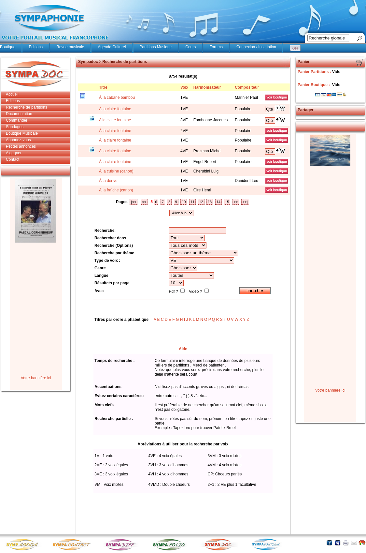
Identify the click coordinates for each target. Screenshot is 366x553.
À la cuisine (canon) (116, 171)
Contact (12, 159)
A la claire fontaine (115, 120)
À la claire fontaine (115, 109)
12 (201, 202)
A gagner (13, 153)
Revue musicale (70, 47)
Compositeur (247, 87)
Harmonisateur (207, 87)
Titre (103, 87)
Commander (16, 120)
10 (184, 202)
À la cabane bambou (117, 97)
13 (210, 202)
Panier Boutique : (314, 84)
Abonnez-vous (18, 140)
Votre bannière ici (36, 378)
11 (192, 202)
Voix (184, 87)
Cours (190, 47)
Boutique (7, 47)
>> (236, 202)
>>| (245, 202)
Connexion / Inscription (256, 47)
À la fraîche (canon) (116, 190)
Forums (216, 47)
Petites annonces (21, 146)
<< (144, 202)
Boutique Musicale (22, 133)
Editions (36, 47)
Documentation (19, 114)
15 (227, 202)
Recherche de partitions (26, 107)
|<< (133, 202)
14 (218, 202)
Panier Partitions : (315, 71)
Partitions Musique (156, 47)
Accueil (12, 94)
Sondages (14, 127)
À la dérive (108, 180)
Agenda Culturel (112, 47)
